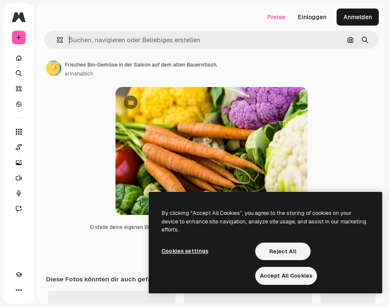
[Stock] (19, 89)
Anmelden (357, 17)
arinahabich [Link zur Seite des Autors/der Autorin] (79, 73)
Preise (276, 17)
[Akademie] (19, 274)
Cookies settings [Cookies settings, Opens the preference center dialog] (184, 251)
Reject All (283, 251)
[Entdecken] (19, 104)
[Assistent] (19, 208)
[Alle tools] (19, 132)
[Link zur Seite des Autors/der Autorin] (53, 68)
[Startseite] (19, 58)
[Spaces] (19, 147)
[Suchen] (19, 73)
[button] (56, 40)
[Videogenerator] (19, 178)
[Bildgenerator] (19, 162)
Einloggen (312, 17)
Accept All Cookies (286, 275)
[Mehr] (19, 290)
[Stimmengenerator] (19, 193)
